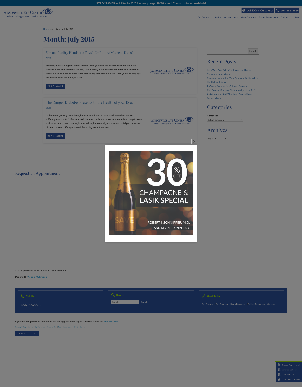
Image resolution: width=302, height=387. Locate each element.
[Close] (194, 141)
